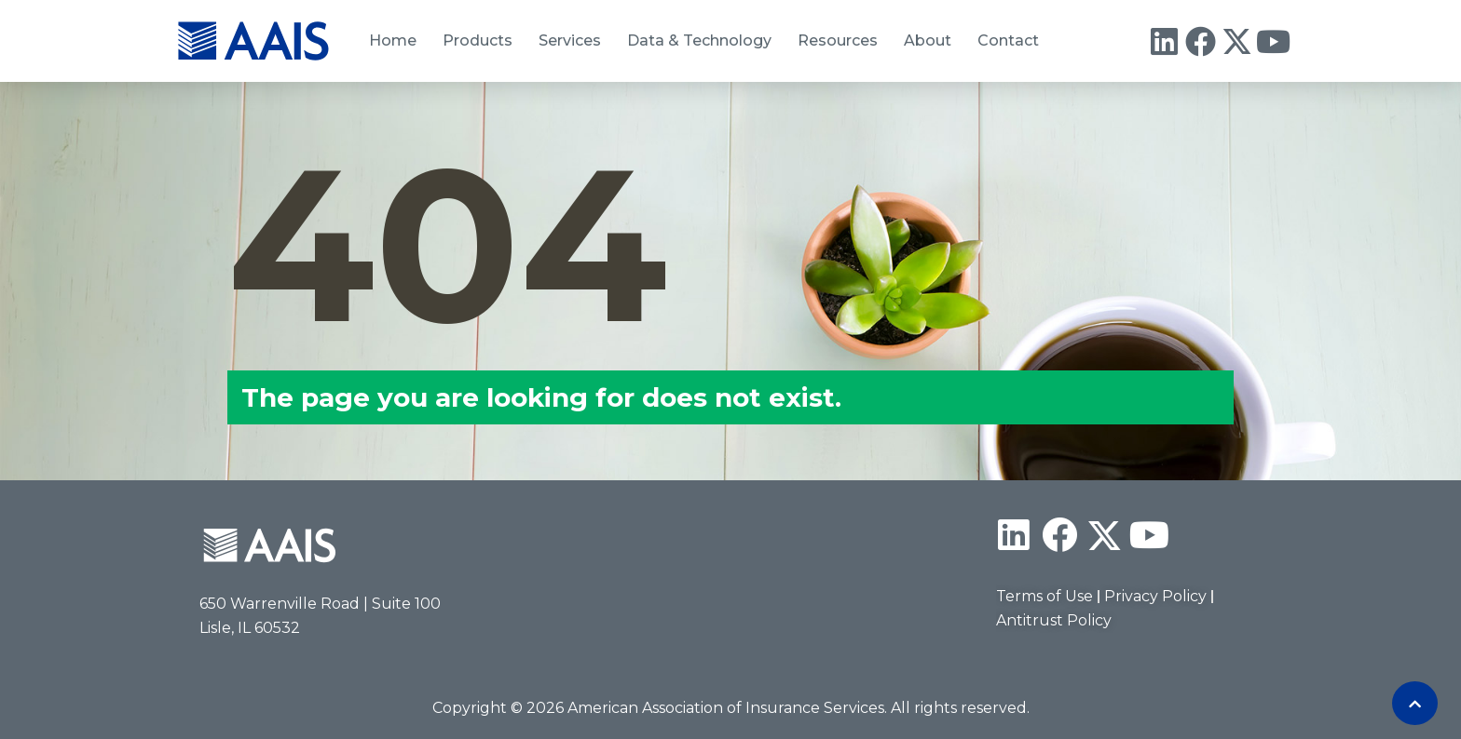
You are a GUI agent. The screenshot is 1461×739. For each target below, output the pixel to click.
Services (570, 40)
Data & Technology (699, 40)
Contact (1008, 40)
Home (392, 40)
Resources (838, 40)
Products (477, 40)
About (927, 40)
